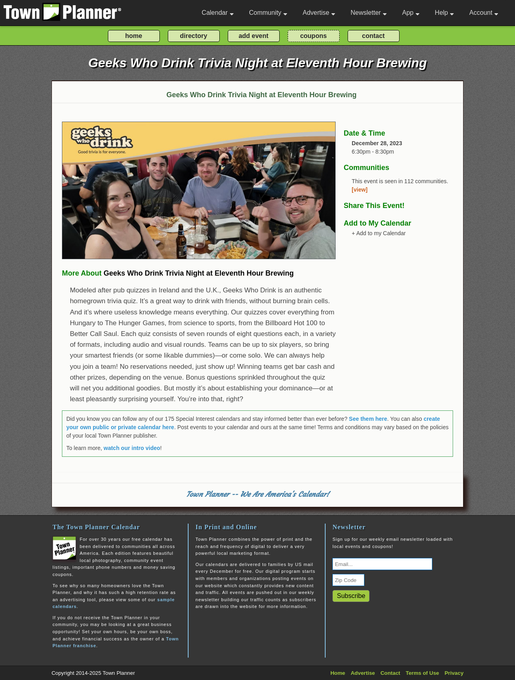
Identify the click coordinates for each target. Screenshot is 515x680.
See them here (368, 419)
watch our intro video (131, 448)
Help (444, 12)
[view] (360, 189)
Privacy (454, 673)
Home (337, 673)
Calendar (218, 12)
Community (268, 12)
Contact (390, 673)
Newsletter (369, 12)
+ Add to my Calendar (379, 233)
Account (484, 12)
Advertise (318, 12)
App (410, 12)
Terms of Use (422, 673)
